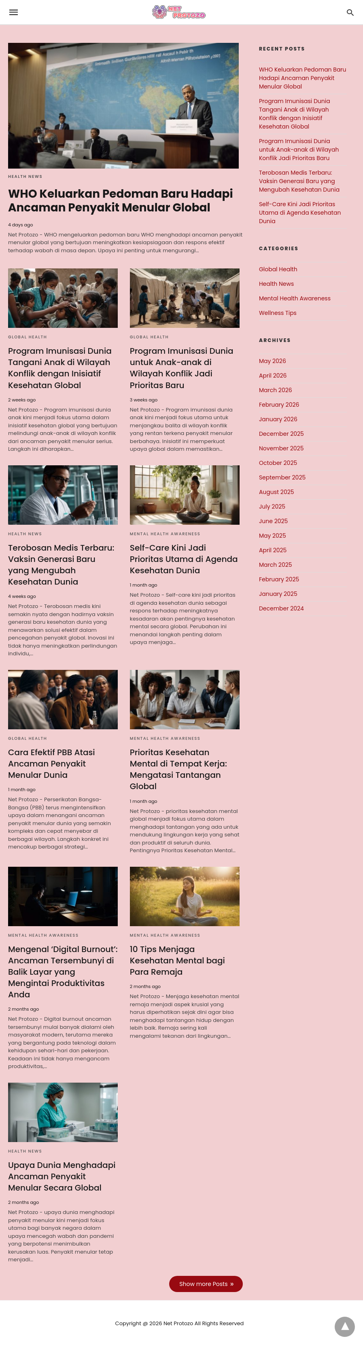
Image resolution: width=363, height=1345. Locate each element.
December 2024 (281, 608)
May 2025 (272, 536)
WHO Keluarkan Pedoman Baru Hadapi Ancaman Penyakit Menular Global (121, 200)
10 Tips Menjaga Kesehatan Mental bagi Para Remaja (177, 960)
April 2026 (273, 376)
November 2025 (281, 448)
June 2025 (273, 521)
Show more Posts (204, 1283)
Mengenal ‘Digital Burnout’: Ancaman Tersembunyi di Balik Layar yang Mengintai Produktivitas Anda (62, 971)
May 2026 (272, 361)
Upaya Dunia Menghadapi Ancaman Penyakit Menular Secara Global (61, 1176)
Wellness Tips (278, 313)
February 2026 (279, 405)
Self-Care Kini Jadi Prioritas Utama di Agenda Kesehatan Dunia (184, 559)
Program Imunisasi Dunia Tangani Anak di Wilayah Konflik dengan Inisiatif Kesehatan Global (59, 368)
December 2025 (281, 434)
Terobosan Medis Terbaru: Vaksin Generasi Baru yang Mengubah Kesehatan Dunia (61, 564)
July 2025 (272, 507)
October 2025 (278, 463)
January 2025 (278, 594)
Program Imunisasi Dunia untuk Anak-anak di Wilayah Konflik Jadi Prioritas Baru (181, 368)
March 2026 (275, 390)
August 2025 (276, 492)
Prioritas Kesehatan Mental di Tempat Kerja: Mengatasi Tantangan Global (184, 769)
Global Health (27, 337)
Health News (25, 176)
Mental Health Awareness (165, 533)
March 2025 (275, 565)
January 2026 (278, 419)
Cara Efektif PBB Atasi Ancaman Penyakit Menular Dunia (51, 763)
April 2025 (273, 550)
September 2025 (282, 477)
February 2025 (279, 579)
